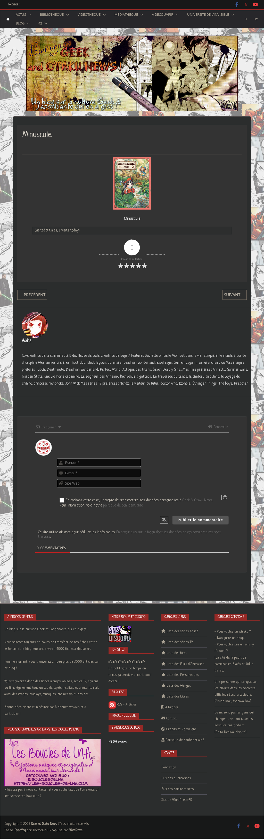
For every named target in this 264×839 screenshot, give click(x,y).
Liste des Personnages (183, 675)
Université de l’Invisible (208, 14)
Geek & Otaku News (197, 500)
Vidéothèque (89, 14)
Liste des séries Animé (182, 631)
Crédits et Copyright (181, 729)
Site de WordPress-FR (176, 800)
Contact (171, 718)
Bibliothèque (52, 14)
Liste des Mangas (179, 686)
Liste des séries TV (180, 642)
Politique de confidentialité (185, 740)
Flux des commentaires (177, 789)
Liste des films (176, 653)
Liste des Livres (178, 697)
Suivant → (234, 294)
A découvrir (162, 14)
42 (40, 23)
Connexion (218, 427)
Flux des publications (176, 778)
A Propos (171, 707)
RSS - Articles (122, 705)
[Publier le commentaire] (200, 520)
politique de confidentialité (123, 505)
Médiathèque (126, 14)
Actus (21, 14)
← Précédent (32, 294)
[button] (29, 14)
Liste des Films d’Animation (185, 664)
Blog (20, 23)
